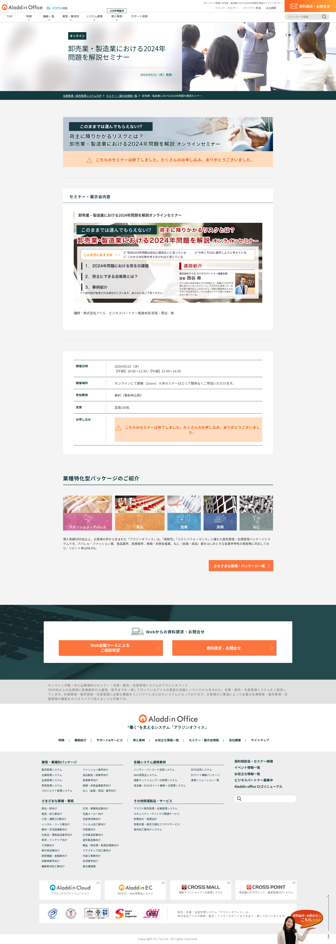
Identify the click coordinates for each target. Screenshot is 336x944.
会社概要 (271, 8)
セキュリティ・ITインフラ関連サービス (157, 813)
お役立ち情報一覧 (167, 740)
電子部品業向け (51, 850)
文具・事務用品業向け (95, 808)
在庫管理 (70, 694)
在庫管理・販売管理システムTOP (82, 95)
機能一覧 (48, 16)
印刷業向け (89, 829)
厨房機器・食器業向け (54, 855)
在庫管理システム (52, 775)
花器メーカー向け (93, 813)
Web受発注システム (145, 775)
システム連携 (94, 16)
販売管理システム (52, 769)
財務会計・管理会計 (145, 819)
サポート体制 (139, 16)
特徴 (29, 16)
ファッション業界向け (95, 769)
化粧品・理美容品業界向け (57, 834)
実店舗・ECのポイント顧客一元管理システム (160, 785)
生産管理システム (52, 780)
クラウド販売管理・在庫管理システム (155, 808)
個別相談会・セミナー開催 (253, 761)
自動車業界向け (51, 861)
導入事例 (117, 15)
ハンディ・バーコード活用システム (154, 769)
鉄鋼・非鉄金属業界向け (97, 785)
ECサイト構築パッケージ (205, 775)
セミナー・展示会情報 (204, 740)
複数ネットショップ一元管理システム (155, 780)
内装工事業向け (92, 855)
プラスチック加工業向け (97, 850)
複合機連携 (89, 866)
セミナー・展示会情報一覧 (121, 95)
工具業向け (48, 845)
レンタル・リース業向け (56, 824)
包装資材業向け (92, 819)
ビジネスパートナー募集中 (253, 780)
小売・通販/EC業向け (54, 819)
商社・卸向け (49, 808)
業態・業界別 (70, 16)
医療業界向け (90, 780)
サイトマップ (260, 740)
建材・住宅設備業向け (54, 829)
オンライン (77, 36)
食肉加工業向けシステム (148, 829)
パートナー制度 (252, 8)
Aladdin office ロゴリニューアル (258, 786)
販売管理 (86, 694)
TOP (9, 16)
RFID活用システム (201, 769)
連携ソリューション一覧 (205, 780)
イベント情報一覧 (247, 767)
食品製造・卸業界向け (95, 775)
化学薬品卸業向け (93, 834)
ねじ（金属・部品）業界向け (99, 790)
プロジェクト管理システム (57, 790)
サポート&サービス (109, 740)
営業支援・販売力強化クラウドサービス (157, 824)
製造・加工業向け (52, 813)
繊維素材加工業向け (53, 866)
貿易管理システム (52, 785)
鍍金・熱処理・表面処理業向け (101, 845)
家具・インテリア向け (54, 840)
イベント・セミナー (226, 8)
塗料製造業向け (92, 840)
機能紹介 (81, 740)
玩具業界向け (90, 861)
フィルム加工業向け (94, 824)
